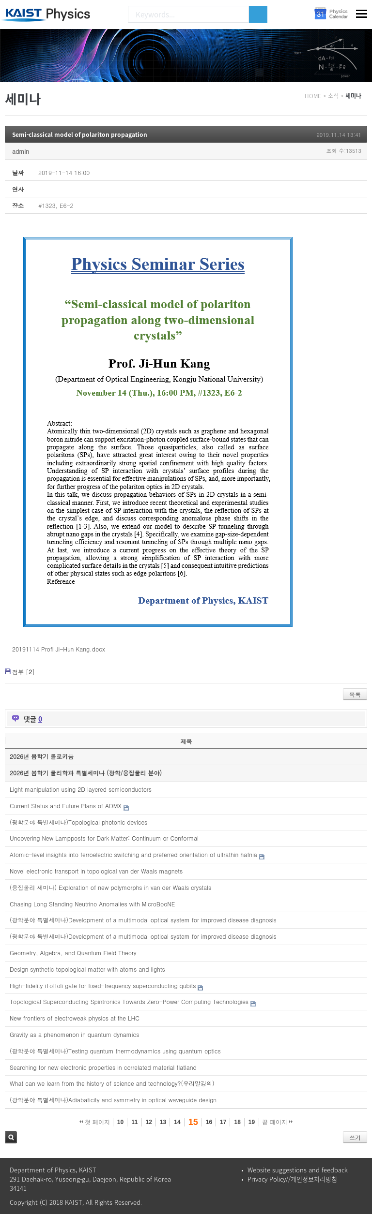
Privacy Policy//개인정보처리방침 (292, 1179)
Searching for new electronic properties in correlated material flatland (103, 1067)
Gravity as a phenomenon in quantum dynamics (74, 1034)
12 (149, 1122)
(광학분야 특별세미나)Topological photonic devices (78, 822)
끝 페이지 (277, 1122)
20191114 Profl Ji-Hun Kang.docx (58, 649)
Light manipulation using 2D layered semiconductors (81, 789)
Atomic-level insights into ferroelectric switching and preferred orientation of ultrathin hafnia (133, 854)
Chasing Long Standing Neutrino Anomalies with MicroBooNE (92, 904)
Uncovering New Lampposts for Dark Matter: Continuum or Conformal (104, 838)
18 (237, 1122)
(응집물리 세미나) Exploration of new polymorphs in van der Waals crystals (110, 887)
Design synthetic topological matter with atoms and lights (87, 969)
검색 (11, 1137)
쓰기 (355, 1137)
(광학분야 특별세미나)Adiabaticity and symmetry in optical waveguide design (113, 1100)
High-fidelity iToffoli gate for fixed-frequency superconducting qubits (103, 985)
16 (209, 1122)
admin (20, 151)
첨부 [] (23, 671)
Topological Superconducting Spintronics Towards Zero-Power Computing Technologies (129, 1001)
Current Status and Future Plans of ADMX (66, 805)
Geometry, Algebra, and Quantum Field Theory (73, 952)
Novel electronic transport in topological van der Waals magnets (96, 871)
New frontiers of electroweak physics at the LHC (75, 1018)
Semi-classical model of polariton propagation (79, 134)
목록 (355, 694)
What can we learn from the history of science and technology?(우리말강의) (112, 1083)
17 (223, 1122)
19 (251, 1122)
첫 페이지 (94, 1122)
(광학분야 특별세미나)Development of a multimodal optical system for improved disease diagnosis (143, 920)
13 (163, 1122)
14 (177, 1122)
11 (134, 1122)
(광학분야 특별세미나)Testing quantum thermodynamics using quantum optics (115, 1051)
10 (120, 1122)
